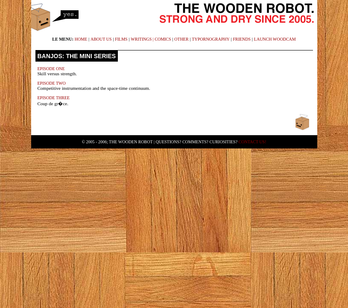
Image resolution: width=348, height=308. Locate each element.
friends (242, 39)
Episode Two (52, 83)
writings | (143, 39)
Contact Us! (252, 141)
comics (163, 39)
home (81, 39)
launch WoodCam (275, 39)
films (121, 39)
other (181, 39)
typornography (210, 39)
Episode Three (54, 97)
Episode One (51, 68)
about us (101, 39)
